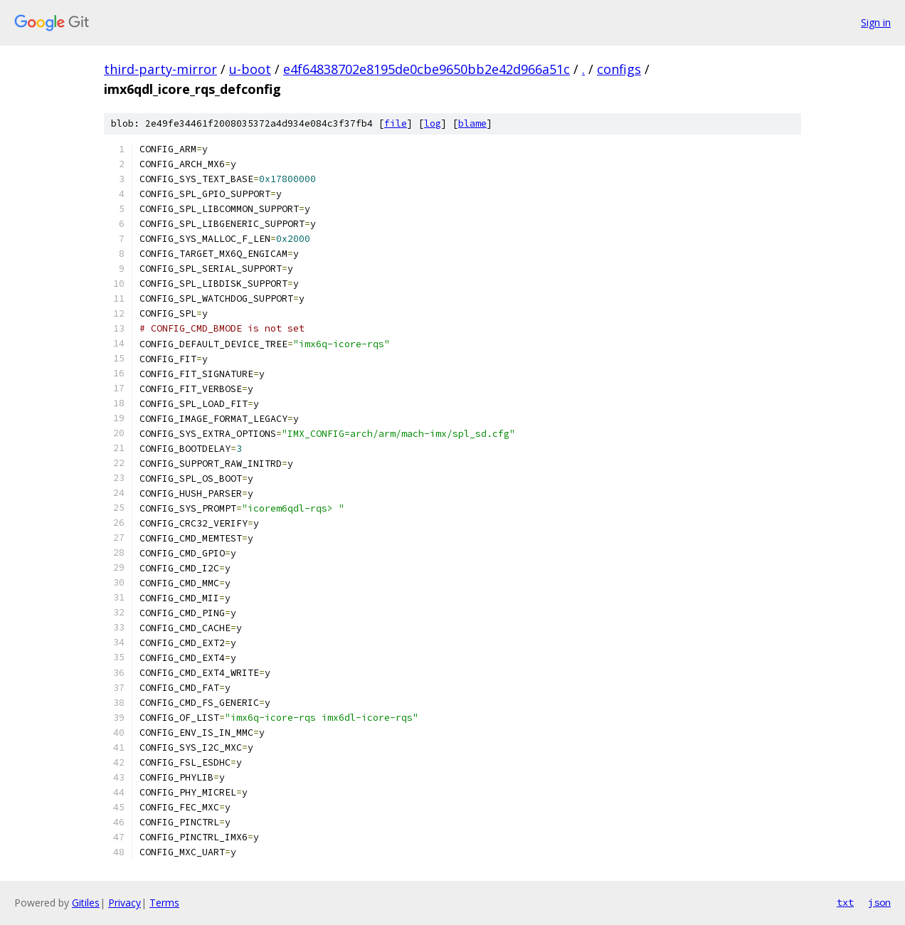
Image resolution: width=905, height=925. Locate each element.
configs (619, 69)
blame (472, 123)
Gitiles (86, 902)
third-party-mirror (160, 69)
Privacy (124, 902)
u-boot (250, 69)
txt (845, 902)
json (879, 902)
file (395, 123)
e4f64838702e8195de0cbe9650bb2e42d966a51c (426, 69)
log (432, 123)
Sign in (876, 22)
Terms (164, 902)
